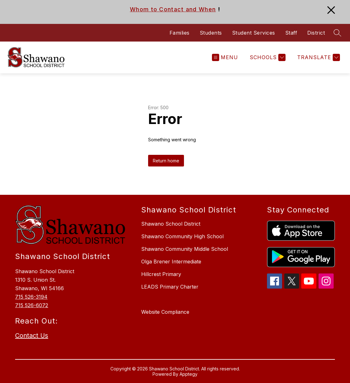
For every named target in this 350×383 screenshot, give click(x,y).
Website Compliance (165, 312)
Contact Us (31, 335)
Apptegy (188, 374)
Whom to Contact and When (173, 9)
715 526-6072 (31, 305)
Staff (291, 33)
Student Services (253, 33)
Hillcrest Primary (161, 274)
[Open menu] (225, 57)
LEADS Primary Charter (169, 287)
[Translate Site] (318, 57)
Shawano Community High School (182, 236)
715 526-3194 (31, 297)
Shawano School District (170, 224)
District (316, 33)
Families (179, 33)
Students (211, 33)
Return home (166, 160)
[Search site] (337, 33)
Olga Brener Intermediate (171, 261)
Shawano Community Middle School (184, 249)
